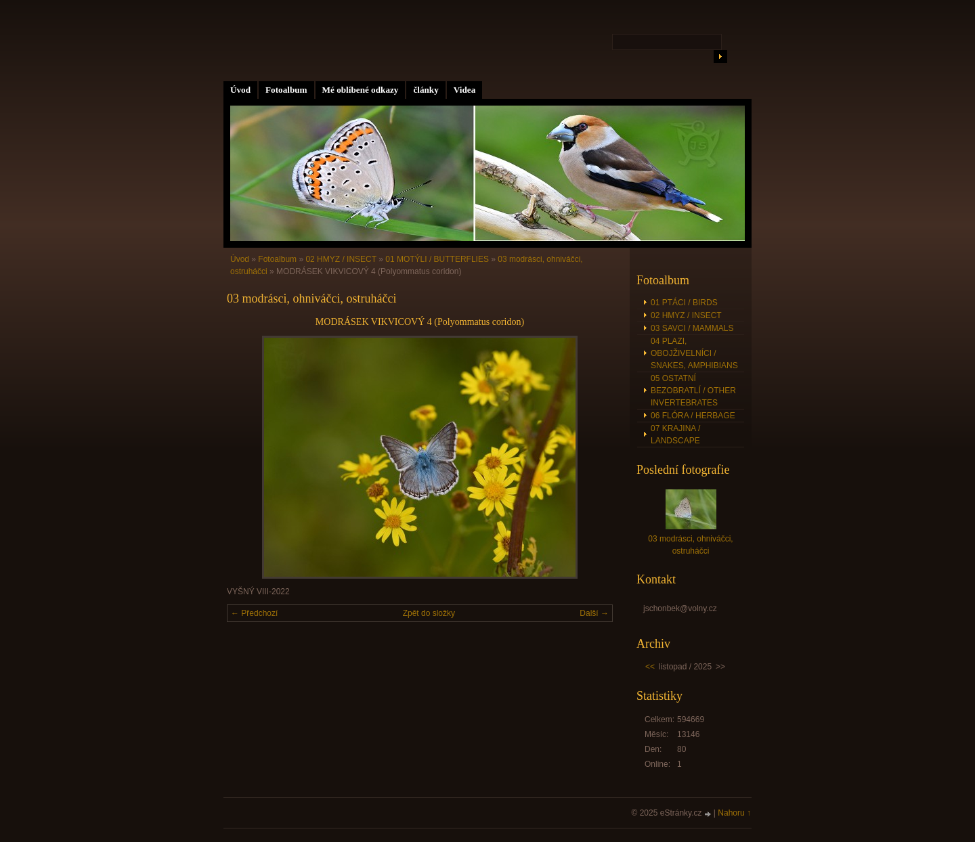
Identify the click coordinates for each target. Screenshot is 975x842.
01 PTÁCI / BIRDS (684, 302)
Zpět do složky (429, 613)
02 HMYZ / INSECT (340, 259)
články (425, 90)
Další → (594, 613)
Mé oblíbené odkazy (360, 90)
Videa (464, 90)
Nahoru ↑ (734, 813)
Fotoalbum (286, 90)
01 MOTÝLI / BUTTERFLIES (437, 259)
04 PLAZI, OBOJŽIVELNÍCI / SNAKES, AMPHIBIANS (694, 353)
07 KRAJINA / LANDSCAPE (675, 434)
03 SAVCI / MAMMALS (692, 328)
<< (650, 666)
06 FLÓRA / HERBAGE (693, 415)
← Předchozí (254, 613)
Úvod (240, 90)
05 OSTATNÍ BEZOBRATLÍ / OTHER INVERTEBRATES (693, 390)
